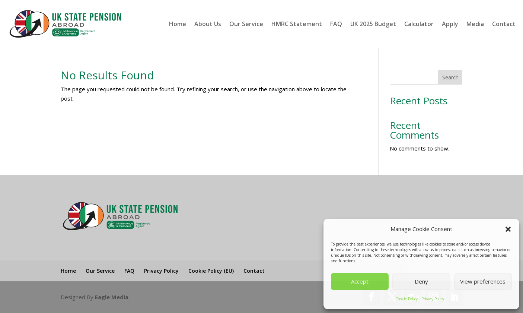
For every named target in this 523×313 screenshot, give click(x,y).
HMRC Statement (296, 24)
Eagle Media (111, 297)
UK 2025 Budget (373, 24)
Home (177, 24)
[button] (508, 229)
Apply (450, 24)
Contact (504, 24)
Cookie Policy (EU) (211, 270)
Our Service (246, 24)
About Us (207, 24)
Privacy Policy (432, 298)
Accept (360, 281)
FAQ (336, 24)
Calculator (419, 24)
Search (450, 77)
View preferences (483, 281)
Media (475, 24)
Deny (421, 281)
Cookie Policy (406, 298)
